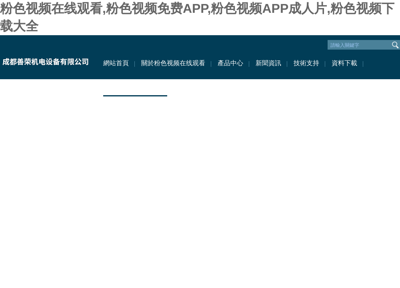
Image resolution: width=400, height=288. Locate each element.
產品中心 (230, 63)
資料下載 (344, 63)
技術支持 (306, 63)
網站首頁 (116, 63)
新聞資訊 (268, 63)
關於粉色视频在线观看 (173, 63)
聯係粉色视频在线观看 (135, 87)
